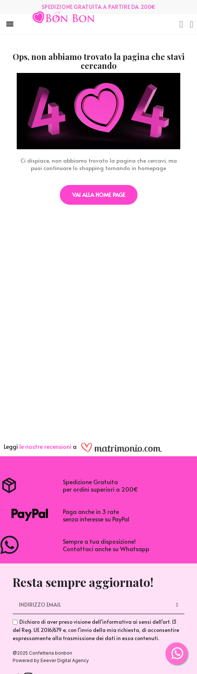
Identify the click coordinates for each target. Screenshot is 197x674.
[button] (10, 24)
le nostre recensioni (45, 446)
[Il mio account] (192, 24)
